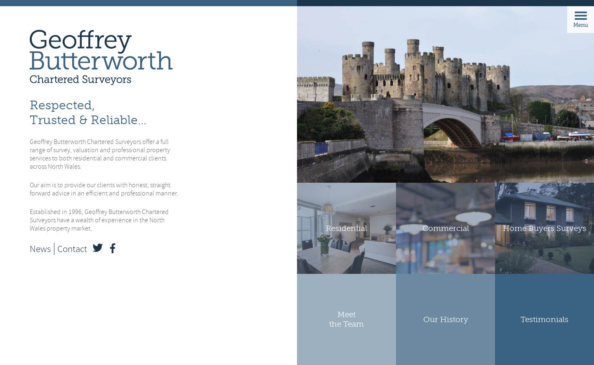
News (40, 249)
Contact (72, 249)
